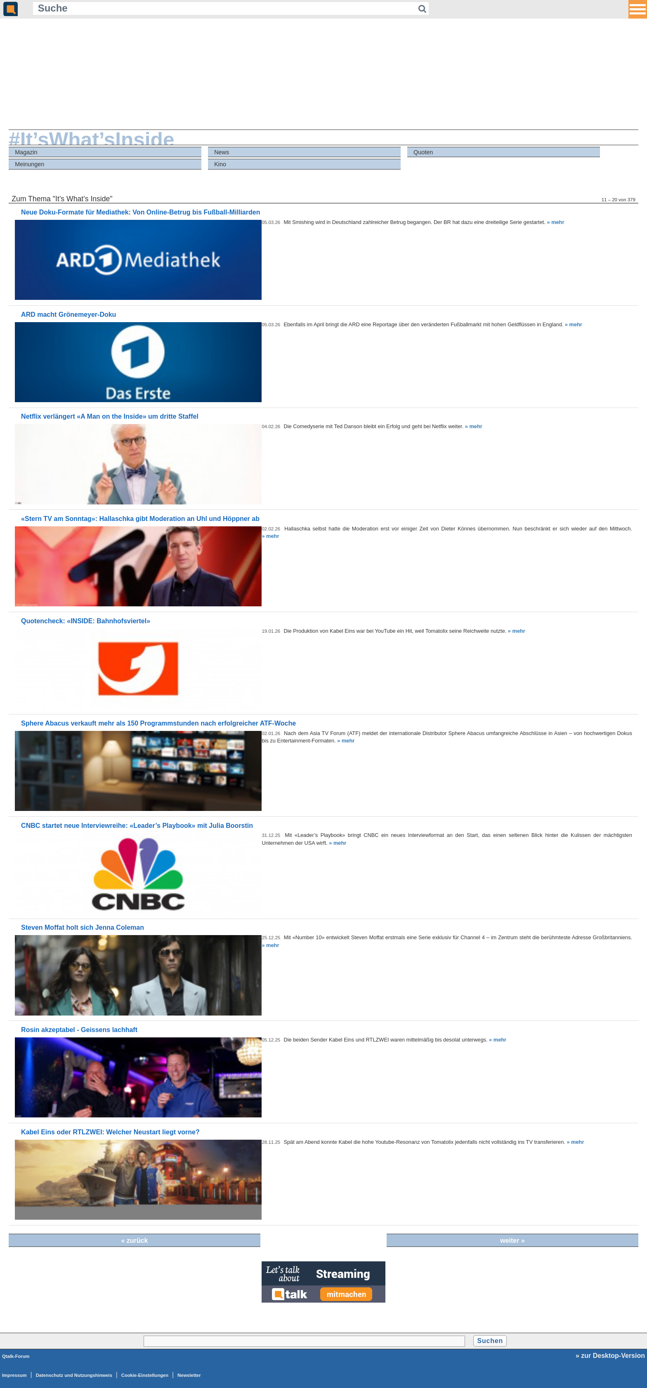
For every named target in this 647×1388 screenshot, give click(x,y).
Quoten (423, 152)
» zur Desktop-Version (610, 1355)
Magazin (26, 152)
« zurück (134, 1240)
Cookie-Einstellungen (144, 1375)
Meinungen (29, 164)
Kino (220, 164)
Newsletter (189, 1375)
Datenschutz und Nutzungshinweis (74, 1375)
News (221, 152)
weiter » (512, 1240)
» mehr (555, 222)
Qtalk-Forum (16, 1356)
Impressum (14, 1375)
